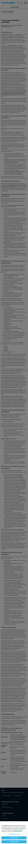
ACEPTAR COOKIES (14, 841)
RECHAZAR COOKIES (14, 837)
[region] (14, 832)
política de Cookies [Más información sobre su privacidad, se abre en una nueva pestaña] (17, 831)
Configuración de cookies (14, 834)
